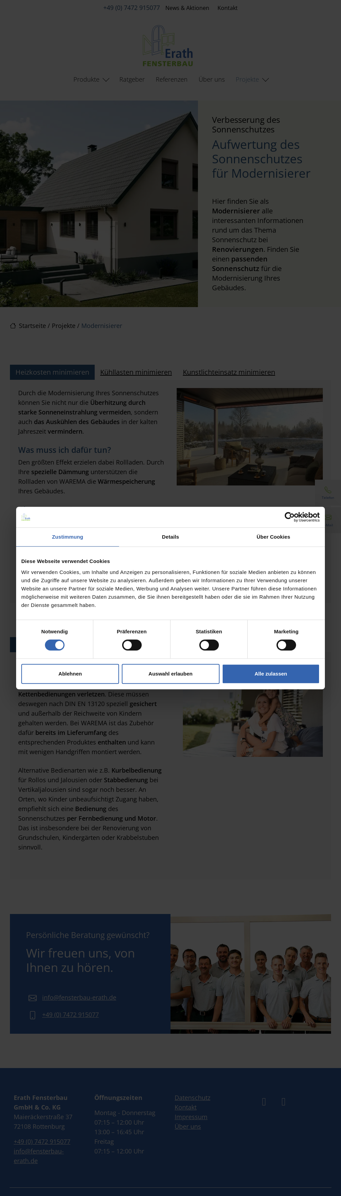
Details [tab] (170, 537)
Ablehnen (70, 674)
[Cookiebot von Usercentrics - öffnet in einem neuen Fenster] (290, 517)
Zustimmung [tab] (67, 537)
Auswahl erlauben (170, 674)
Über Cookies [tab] (273, 537)
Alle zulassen (271, 674)
